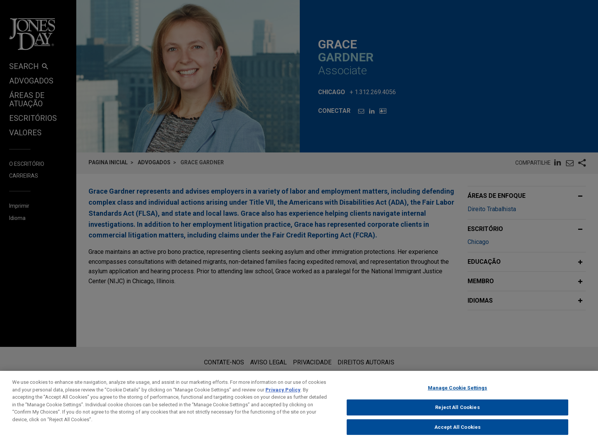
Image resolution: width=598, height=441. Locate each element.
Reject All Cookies (457, 413)
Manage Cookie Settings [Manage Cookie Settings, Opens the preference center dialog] (457, 394)
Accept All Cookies (457, 433)
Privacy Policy (283, 395)
